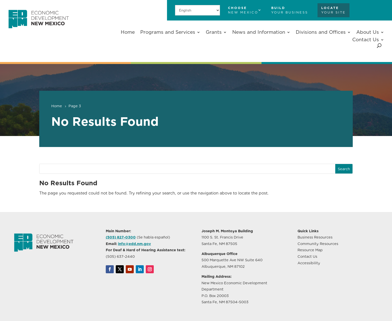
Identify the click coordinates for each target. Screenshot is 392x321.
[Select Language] (197, 10)
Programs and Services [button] (167, 32)
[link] (38, 31)
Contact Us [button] (365, 39)
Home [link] (128, 32)
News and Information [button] (258, 32)
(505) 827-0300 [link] (121, 237)
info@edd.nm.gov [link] (134, 244)
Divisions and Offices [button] (321, 32)
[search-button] (379, 46)
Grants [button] (214, 32)
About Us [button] (367, 32)
